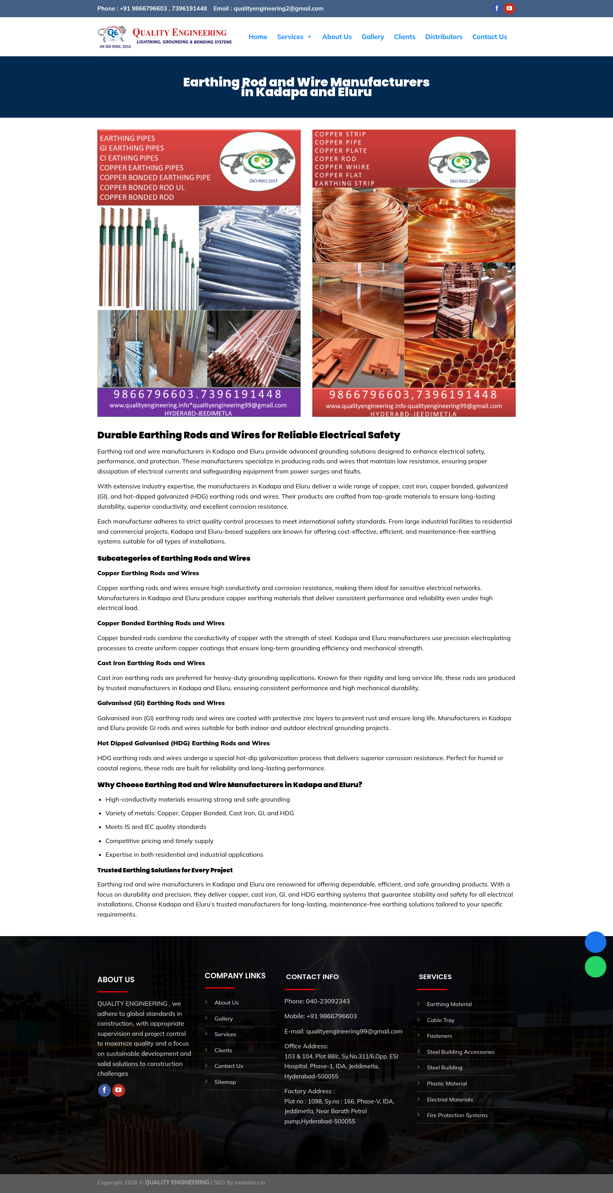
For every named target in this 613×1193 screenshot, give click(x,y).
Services (294, 37)
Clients (405, 36)
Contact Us (489, 36)
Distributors (444, 36)
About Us (337, 36)
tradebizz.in (250, 1182)
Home (258, 36)
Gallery (373, 36)
